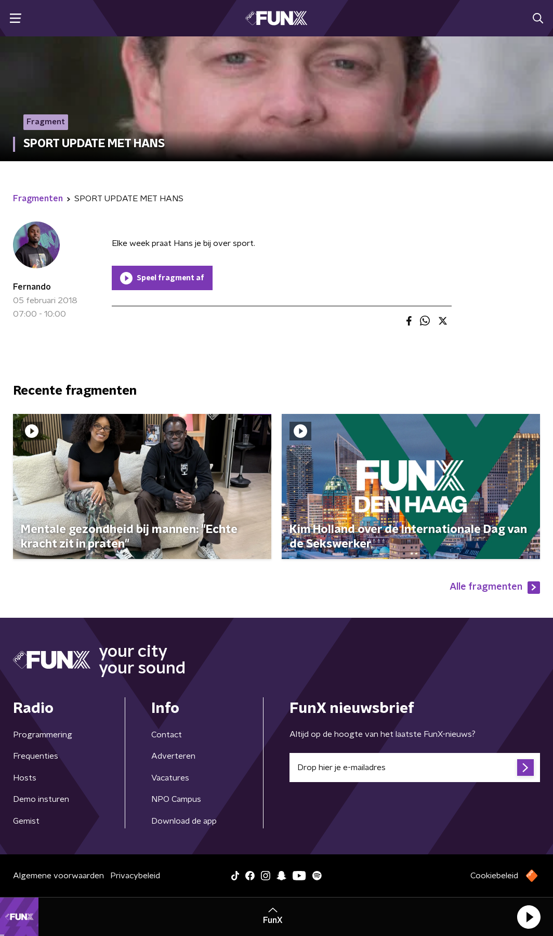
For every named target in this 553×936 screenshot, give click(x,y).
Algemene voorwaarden (58, 876)
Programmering (42, 735)
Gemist (26, 821)
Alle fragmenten (495, 587)
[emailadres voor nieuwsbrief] (414, 767)
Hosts (24, 778)
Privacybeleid (135, 876)
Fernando (32, 287)
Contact (166, 735)
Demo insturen (41, 799)
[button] (528, 916)
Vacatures (170, 778)
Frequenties (35, 756)
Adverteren (173, 756)
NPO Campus (176, 799)
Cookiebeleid (494, 876)
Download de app (184, 821)
